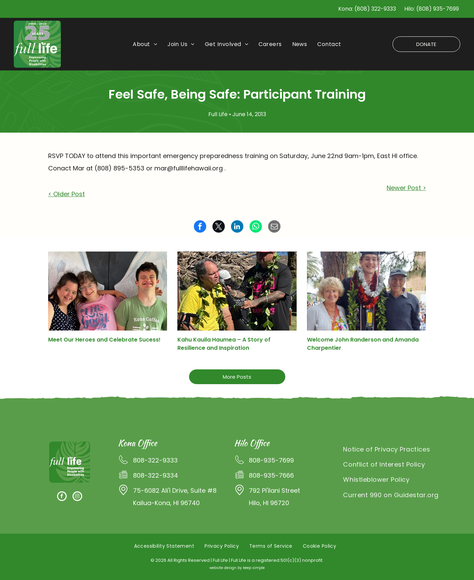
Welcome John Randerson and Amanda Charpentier (363, 344)
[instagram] (77, 497)
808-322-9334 (155, 475)
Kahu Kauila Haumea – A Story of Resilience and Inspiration (224, 344)
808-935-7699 (271, 460)
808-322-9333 (155, 460)
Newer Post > (406, 187)
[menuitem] (145, 44)
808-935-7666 (271, 475)
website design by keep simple (237, 567)
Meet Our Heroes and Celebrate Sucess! (104, 340)
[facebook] (62, 497)
